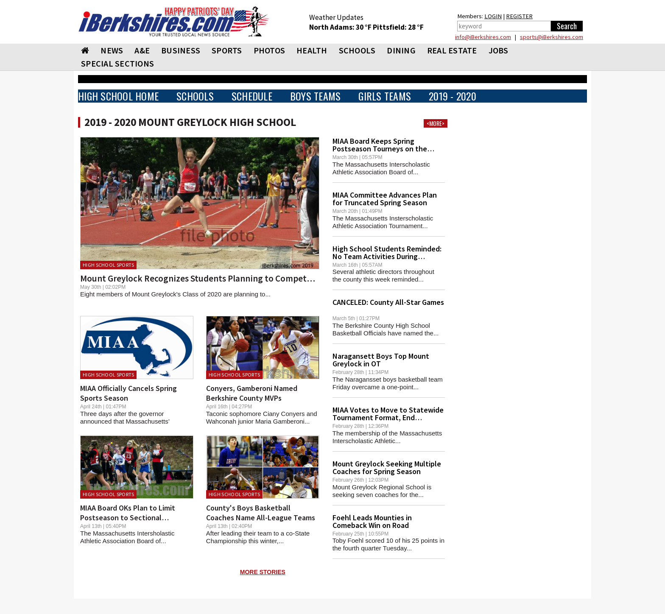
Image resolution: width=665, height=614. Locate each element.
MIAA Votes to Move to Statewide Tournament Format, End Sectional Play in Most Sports (388, 432)
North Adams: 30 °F (341, 42)
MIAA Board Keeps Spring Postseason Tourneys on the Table (379, 163)
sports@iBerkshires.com (551, 52)
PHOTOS (269, 65)
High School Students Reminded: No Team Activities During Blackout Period (386, 271)
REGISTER (519, 31)
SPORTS (227, 65)
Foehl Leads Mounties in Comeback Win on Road (372, 536)
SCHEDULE (252, 111)
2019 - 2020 (452, 111)
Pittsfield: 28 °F (398, 42)
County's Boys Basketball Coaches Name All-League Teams (260, 528)
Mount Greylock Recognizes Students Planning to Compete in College (216, 293)
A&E (142, 65)
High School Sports (108, 280)
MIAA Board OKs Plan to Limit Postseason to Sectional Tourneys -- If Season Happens (130, 532)
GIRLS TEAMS (384, 111)
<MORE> (435, 138)
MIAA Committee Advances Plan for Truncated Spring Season (384, 214)
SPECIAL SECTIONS (117, 78)
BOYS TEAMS (315, 111)
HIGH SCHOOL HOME (118, 111)
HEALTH (311, 65)
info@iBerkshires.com (483, 52)
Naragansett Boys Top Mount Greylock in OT (380, 375)
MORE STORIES (262, 587)
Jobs (499, 65)
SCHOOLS (357, 65)
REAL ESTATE (452, 65)
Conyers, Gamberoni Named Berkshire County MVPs (251, 408)
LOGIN (493, 31)
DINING (401, 65)
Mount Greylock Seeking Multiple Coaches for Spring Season (386, 482)
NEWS (112, 65)
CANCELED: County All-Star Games (388, 317)
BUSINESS (180, 65)
